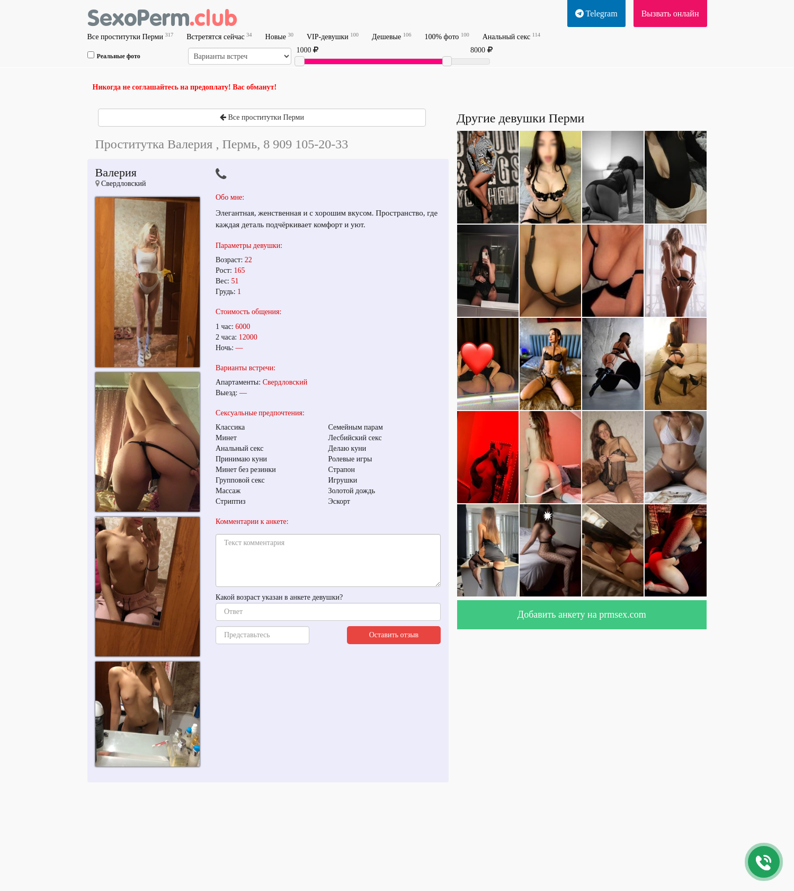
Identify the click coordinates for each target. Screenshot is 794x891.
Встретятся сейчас (219, 36)
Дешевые (391, 36)
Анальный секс (511, 36)
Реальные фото (113, 55)
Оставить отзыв (394, 635)
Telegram (596, 13)
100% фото (446, 36)
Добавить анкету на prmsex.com (582, 614)
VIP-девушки (333, 36)
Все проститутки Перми (130, 36)
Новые (279, 36)
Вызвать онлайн (670, 13)
